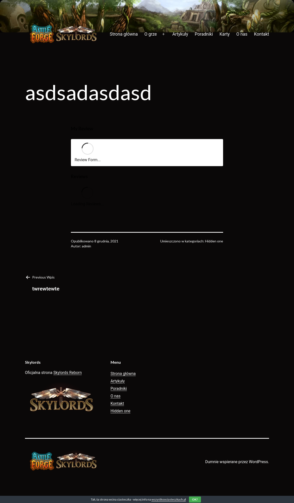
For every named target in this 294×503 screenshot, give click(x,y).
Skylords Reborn (67, 372)
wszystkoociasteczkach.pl (168, 499)
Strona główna (124, 34)
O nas (242, 34)
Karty (225, 34)
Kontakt (261, 34)
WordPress (258, 461)
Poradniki (204, 34)
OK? (195, 499)
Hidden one (214, 241)
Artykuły (180, 34)
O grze (150, 34)
